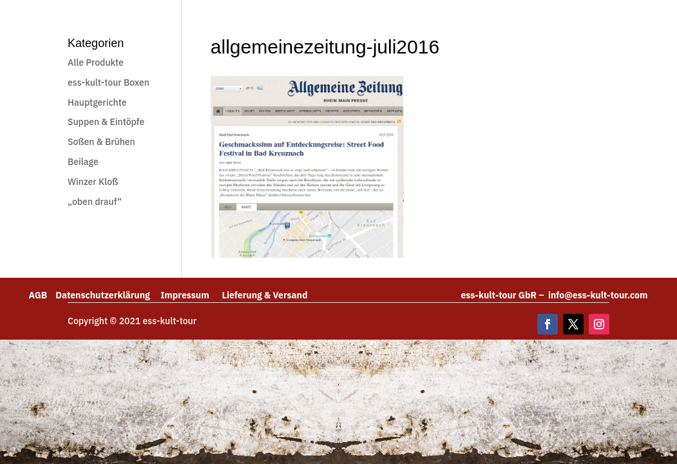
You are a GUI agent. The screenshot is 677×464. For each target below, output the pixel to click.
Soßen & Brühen (101, 142)
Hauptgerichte (97, 102)
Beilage (83, 162)
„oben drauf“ (95, 202)
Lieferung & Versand (265, 295)
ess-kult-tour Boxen (108, 82)
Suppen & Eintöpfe (106, 122)
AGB (41, 295)
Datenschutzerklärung (107, 295)
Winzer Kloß (93, 182)
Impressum (191, 295)
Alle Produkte (96, 62)
